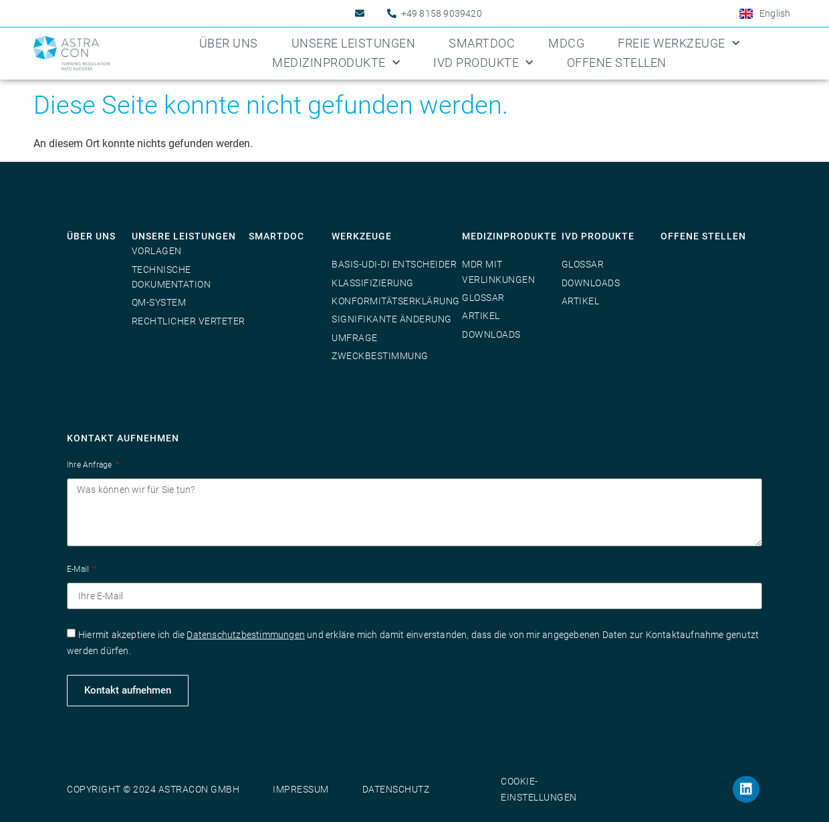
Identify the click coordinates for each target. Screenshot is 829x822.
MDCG (566, 43)
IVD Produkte (483, 63)
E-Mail (79, 569)
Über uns (228, 43)
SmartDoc (482, 43)
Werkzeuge (362, 236)
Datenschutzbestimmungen (246, 634)
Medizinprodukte (336, 63)
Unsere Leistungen (353, 43)
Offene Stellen (617, 63)
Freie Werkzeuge (678, 44)
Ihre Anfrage (90, 465)
